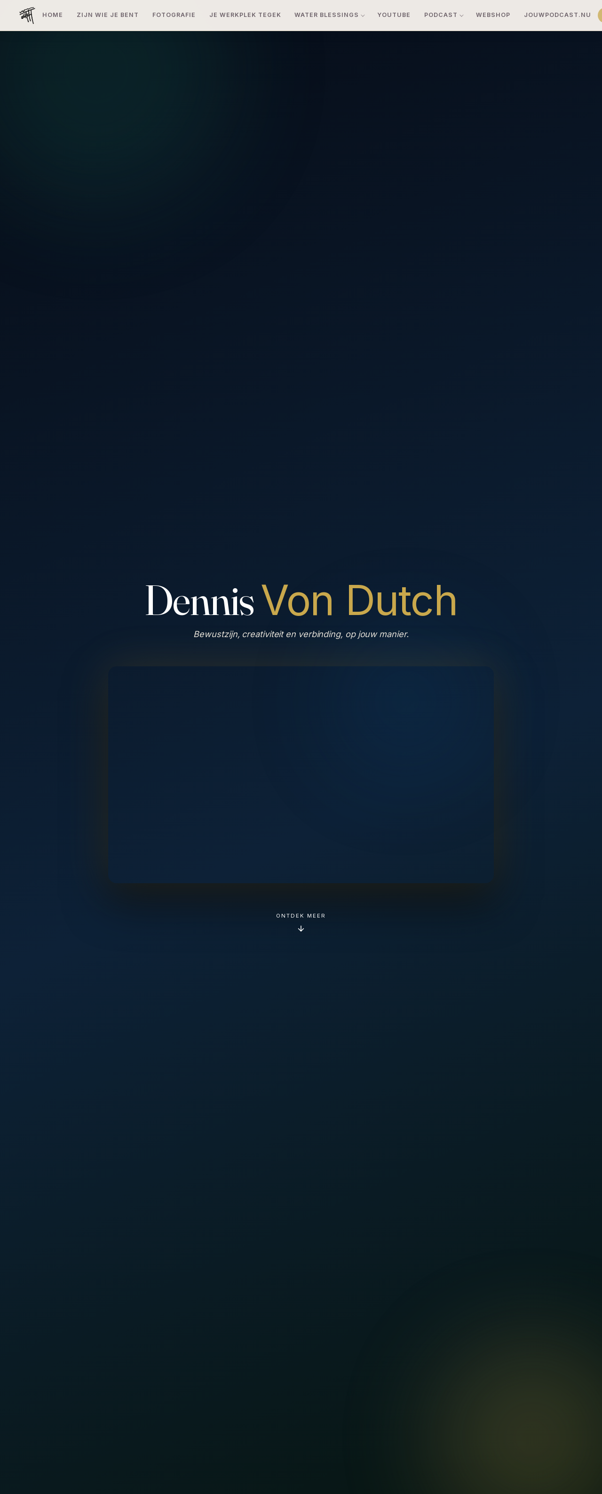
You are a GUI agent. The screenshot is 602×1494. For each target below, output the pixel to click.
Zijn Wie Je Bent (108, 14)
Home (52, 14)
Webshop (493, 14)
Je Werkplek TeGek (245, 14)
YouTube (394, 14)
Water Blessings (326, 14)
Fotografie (174, 14)
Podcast (441, 14)
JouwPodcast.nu (557, 14)
